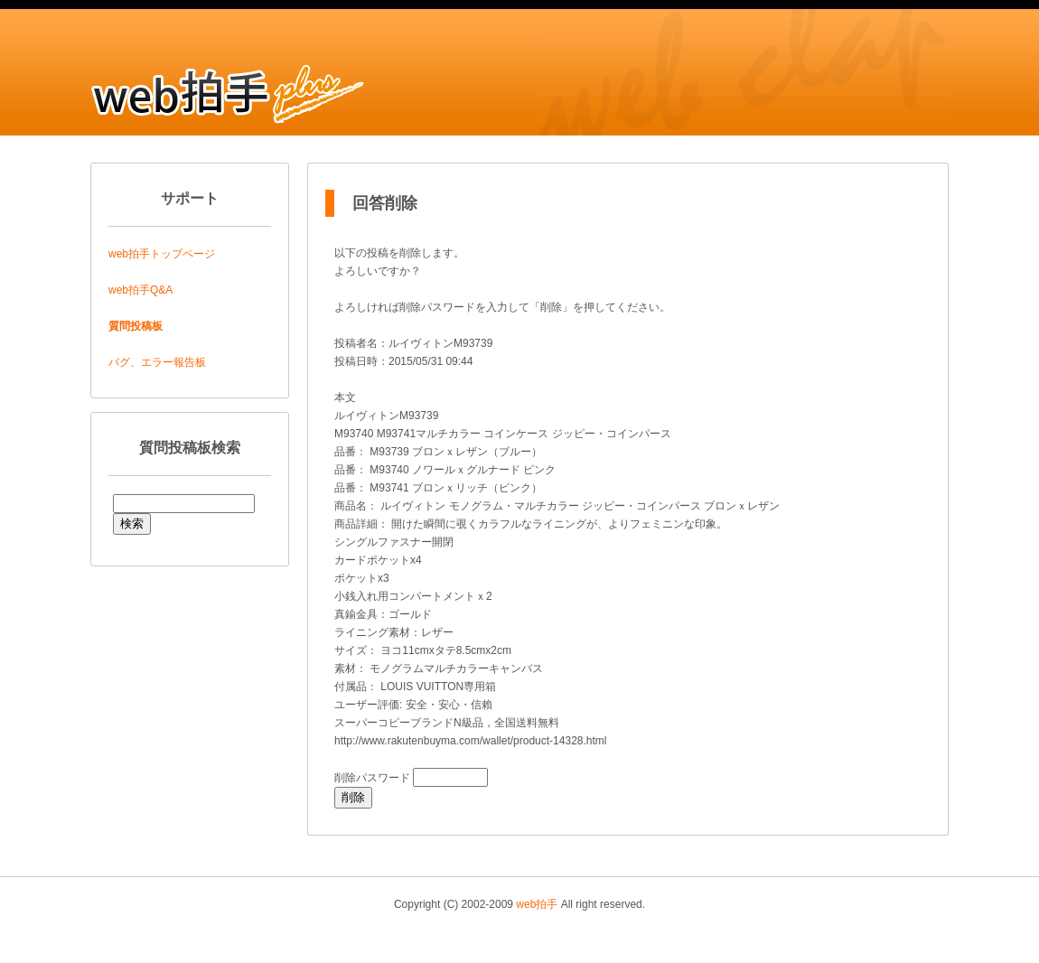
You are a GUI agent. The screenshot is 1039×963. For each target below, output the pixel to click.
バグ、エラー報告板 (157, 362)
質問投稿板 (135, 326)
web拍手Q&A (140, 290)
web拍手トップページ (161, 254)
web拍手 (536, 904)
